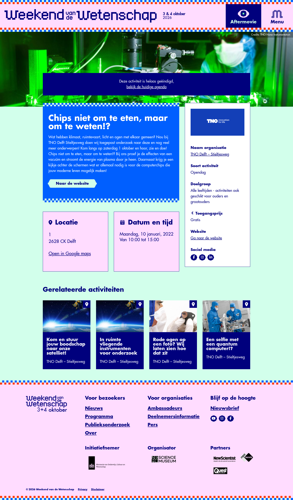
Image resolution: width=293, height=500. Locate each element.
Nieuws (94, 408)
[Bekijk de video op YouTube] (243, 16)
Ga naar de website (206, 238)
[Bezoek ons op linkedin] (210, 257)
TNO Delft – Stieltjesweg (210, 154)
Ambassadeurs (165, 408)
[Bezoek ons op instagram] (202, 257)
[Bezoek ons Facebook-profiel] (230, 418)
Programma (99, 416)
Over (91, 433)
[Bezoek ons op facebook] (194, 257)
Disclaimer (97, 489)
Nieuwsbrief (224, 408)
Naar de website (72, 183)
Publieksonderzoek (107, 425)
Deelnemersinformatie (174, 416)
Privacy (82, 489)
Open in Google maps (70, 253)
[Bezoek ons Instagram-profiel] (222, 418)
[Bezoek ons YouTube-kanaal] (213, 418)
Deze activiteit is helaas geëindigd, (146, 84)
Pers (153, 425)
